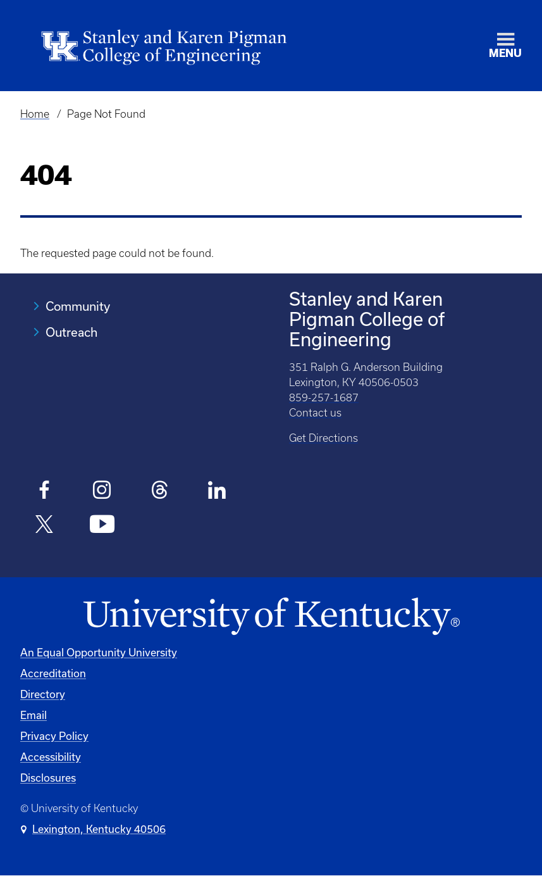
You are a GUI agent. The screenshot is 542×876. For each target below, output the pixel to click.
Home (34, 114)
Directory (42, 694)
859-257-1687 (324, 397)
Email (33, 715)
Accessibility (50, 757)
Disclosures (48, 778)
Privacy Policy (54, 736)
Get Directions (323, 438)
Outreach (71, 332)
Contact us (315, 412)
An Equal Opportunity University (98, 652)
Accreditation (53, 673)
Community (78, 306)
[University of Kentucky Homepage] (271, 617)
